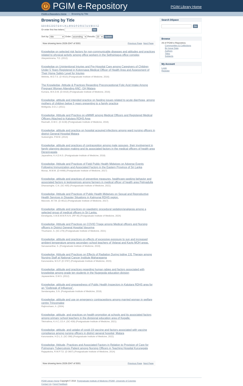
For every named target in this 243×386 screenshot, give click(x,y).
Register (165, 71)
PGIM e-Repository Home (53, 14)
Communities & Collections (178, 45)
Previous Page (135, 43)
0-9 (43, 25)
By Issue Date (172, 48)
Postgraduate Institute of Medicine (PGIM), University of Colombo (106, 381)
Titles (167, 53)
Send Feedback (60, 384)
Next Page (148, 43)
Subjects (169, 56)
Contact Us (46, 384)
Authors (168, 51)
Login (164, 68)
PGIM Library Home (186, 7)
